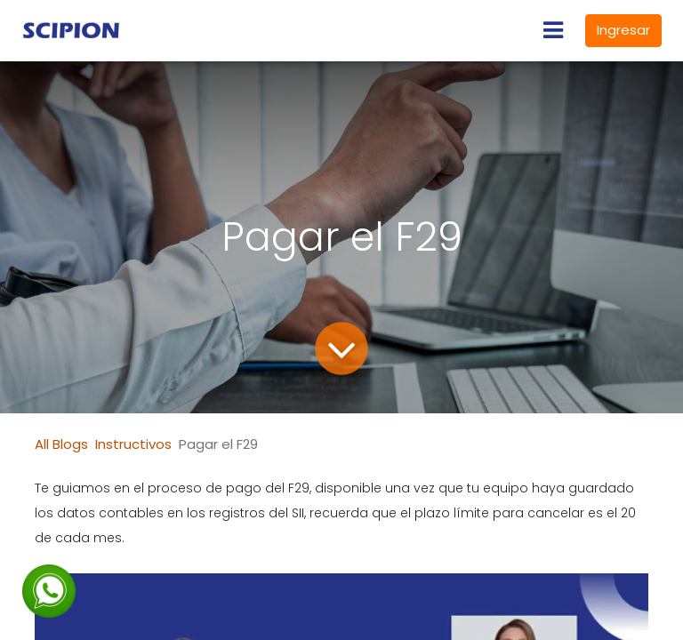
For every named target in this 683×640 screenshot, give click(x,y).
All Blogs (61, 444)
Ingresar (623, 29)
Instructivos (133, 444)
